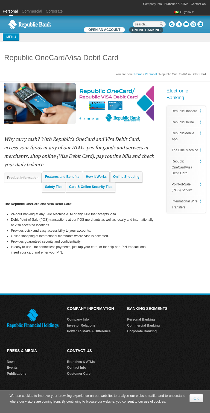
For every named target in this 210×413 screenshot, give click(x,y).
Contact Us (198, 3)
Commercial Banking (143, 325)
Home (138, 74)
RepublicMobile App (183, 136)
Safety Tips (54, 187)
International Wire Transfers (184, 204)
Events (12, 368)
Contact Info (76, 368)
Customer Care (79, 374)
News (11, 362)
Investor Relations (81, 325)
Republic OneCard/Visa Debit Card (182, 167)
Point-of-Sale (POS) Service (182, 187)
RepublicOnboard (184, 111)
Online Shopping (126, 177)
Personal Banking (141, 319)
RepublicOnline (183, 122)
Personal (11, 11)
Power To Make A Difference (89, 331)
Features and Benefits (62, 177)
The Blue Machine (185, 150)
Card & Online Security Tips (90, 187)
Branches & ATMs (176, 3)
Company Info (152, 3)
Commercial (32, 11)
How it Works (96, 177)
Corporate (54, 11)
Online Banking (146, 30)
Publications (16, 374)
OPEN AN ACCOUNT (104, 30)
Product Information (23, 178)
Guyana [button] (187, 12)
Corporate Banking (142, 331)
